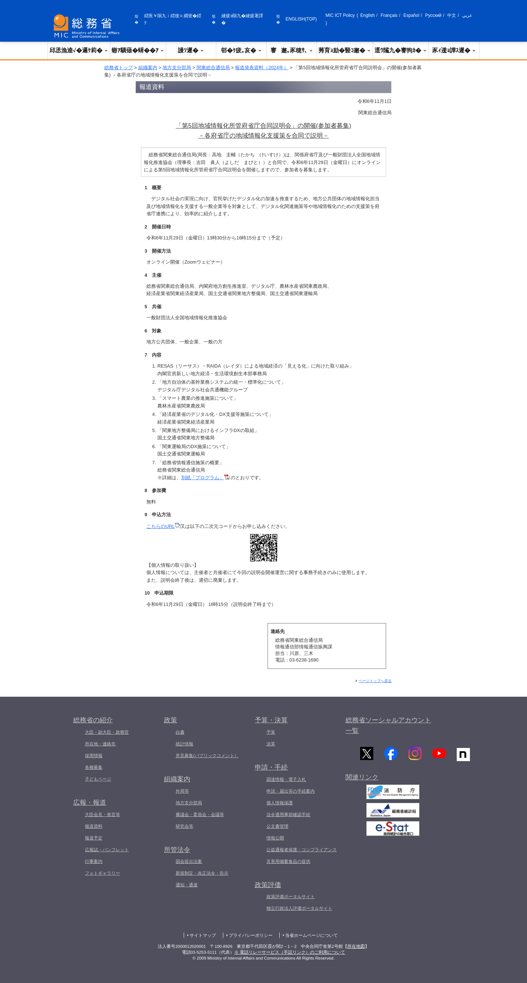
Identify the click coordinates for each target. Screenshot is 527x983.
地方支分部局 (176, 67)
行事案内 (93, 861)
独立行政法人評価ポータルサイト (299, 908)
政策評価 (268, 885)
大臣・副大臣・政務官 (107, 732)
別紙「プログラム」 (205, 477)
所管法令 (177, 849)
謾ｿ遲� (191, 50)
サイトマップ (203, 935)
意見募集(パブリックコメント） (207, 755)
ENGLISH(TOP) (301, 19)
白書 (180, 732)
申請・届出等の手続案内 (290, 791)
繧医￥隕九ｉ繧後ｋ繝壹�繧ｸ (172, 19)
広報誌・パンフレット (107, 849)
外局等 (182, 791)
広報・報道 (89, 802)
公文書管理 (277, 826)
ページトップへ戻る (375, 681)
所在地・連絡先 (100, 743)
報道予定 (93, 838)
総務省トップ (118, 67)
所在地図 (356, 946)
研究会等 (184, 826)
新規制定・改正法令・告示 (202, 873)
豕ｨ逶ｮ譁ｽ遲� (454, 50)
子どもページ (98, 779)
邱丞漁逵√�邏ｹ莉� (78, 50)
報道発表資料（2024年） (261, 67)
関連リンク (361, 777)
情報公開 (275, 838)
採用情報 (93, 755)
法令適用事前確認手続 (288, 814)
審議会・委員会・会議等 (200, 814)
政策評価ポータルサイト (290, 896)
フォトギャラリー (102, 873)
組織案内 (147, 67)
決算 (270, 743)
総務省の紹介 (93, 720)
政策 (170, 720)
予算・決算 (271, 720)
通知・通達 (187, 884)
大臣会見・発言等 (102, 814)
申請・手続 (271, 767)
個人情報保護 (279, 802)
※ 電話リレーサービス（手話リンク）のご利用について (289, 952)
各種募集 (93, 767)
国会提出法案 (189, 861)
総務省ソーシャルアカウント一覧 (388, 725)
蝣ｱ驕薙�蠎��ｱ (138, 50)
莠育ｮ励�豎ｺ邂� (344, 50)
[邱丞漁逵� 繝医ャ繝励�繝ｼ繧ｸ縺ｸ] (88, 26)
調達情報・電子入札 (286, 779)
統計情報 (184, 743)
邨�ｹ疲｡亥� (241, 50)
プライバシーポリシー (251, 935)
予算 (270, 732)
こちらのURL (163, 526)
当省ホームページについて (311, 935)
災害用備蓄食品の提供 (288, 861)
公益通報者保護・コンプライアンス (301, 849)
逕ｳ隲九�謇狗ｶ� (400, 50)
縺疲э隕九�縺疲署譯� (242, 19)
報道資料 (93, 826)
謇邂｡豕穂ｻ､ (291, 50)
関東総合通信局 (213, 67)
